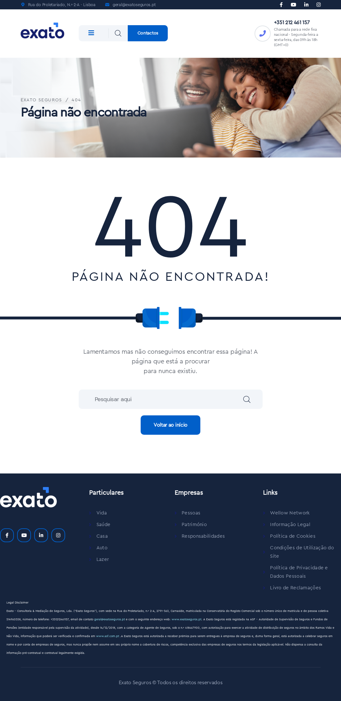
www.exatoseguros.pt (186, 619)
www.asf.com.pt (108, 636)
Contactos (147, 33)
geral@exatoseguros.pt (134, 5)
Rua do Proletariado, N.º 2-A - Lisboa (61, 5)
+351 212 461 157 (292, 22)
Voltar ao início (170, 425)
